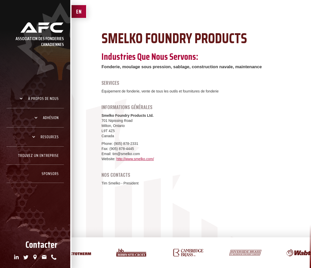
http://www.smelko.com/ (135, 159)
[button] (35, 98)
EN (79, 11)
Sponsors (50, 174)
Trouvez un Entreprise (38, 156)
